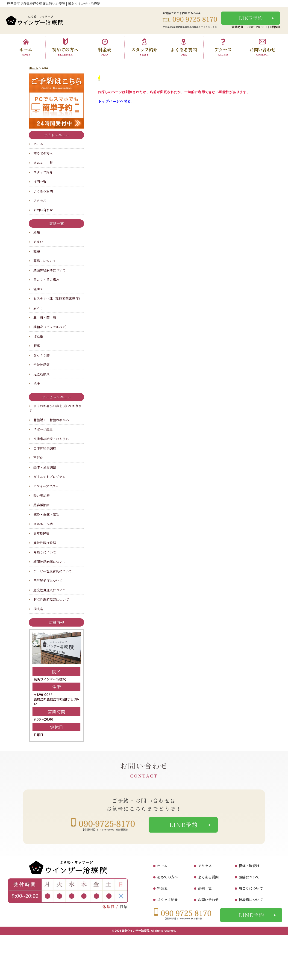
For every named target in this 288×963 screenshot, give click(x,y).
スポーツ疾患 (43, 429)
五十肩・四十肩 (44, 317)
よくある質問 (183, 47)
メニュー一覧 (43, 162)
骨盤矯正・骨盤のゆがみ (51, 420)
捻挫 (36, 383)
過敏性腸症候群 (44, 542)
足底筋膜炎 (41, 374)
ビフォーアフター (46, 486)
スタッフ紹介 (144, 47)
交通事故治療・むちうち (51, 438)
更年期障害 (41, 533)
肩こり (38, 308)
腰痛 (36, 345)
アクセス (223, 47)
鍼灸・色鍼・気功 (46, 514)
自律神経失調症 (44, 448)
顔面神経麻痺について (49, 270)
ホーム (25, 47)
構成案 (38, 609)
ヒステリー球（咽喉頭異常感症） (57, 298)
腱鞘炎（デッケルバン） (50, 326)
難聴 (36, 251)
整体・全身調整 (44, 467)
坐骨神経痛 (41, 364)
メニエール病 (43, 523)
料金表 (104, 47)
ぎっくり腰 (41, 355)
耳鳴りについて (44, 260)
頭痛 (36, 232)
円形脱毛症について (47, 580)
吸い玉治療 (41, 495)
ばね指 (38, 336)
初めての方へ (65, 47)
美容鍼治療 (41, 505)
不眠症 (38, 457)
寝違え (38, 289)
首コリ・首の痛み (46, 279)
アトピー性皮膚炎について (52, 571)
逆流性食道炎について (49, 590)
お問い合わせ (262, 47)
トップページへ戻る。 (116, 101)
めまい (38, 241)
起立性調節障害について (51, 599)
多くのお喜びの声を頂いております (55, 408)
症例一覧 (39, 181)
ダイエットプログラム (49, 476)
